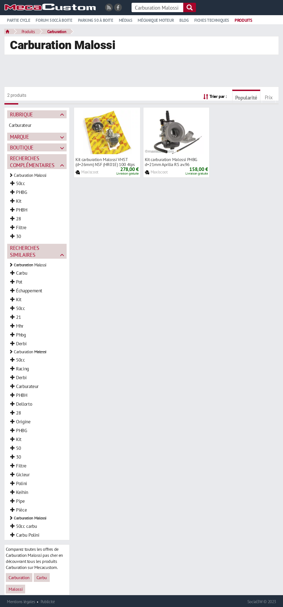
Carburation (56, 31)
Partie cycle (18, 20)
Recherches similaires (24, 251)
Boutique (21, 147)
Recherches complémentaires (32, 162)
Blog (183, 20)
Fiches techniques (211, 20)
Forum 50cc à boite (54, 20)
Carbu (41, 577)
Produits (243, 20)
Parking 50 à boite (95, 20)
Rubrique (21, 114)
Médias (125, 20)
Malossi (15, 589)
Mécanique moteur (156, 20)
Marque (19, 136)
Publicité (48, 602)
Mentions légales (21, 602)
